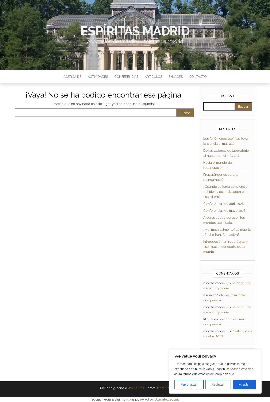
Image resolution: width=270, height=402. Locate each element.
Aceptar (244, 384)
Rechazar (218, 384)
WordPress (136, 388)
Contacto (198, 77)
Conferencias (126, 77)
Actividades (98, 77)
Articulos (153, 77)
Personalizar (189, 384)
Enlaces (176, 77)
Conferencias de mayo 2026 (224, 211)
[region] (215, 371)
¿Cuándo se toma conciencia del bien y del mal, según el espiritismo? (225, 192)
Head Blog (164, 388)
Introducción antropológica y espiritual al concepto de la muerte (225, 247)
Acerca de (72, 77)
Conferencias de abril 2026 (223, 204)
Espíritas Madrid (135, 31)
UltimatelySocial (166, 399)
